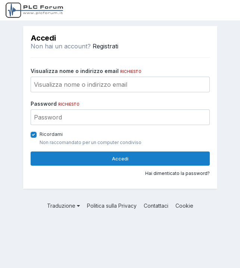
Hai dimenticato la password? (177, 173)
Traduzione (63, 205)
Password (55, 103)
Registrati (105, 46)
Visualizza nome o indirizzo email (86, 71)
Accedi (120, 159)
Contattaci (156, 205)
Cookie (184, 205)
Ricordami (51, 134)
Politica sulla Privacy (112, 205)
